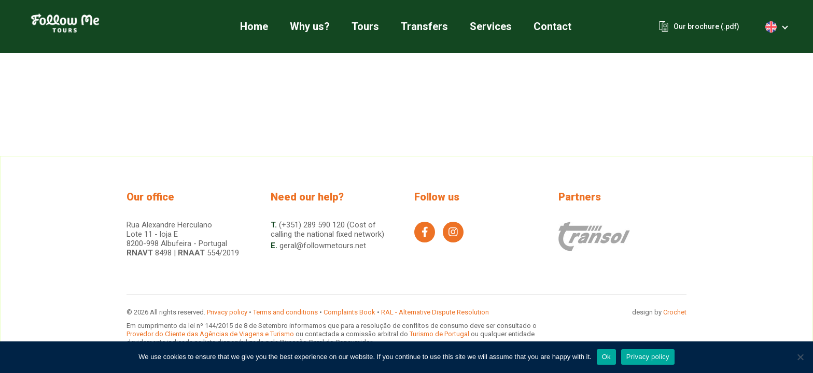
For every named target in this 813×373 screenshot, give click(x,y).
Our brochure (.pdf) (706, 26)
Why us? (310, 26)
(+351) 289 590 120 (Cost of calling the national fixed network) (327, 229)
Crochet (674, 312)
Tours (365, 26)
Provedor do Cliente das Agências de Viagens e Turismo (211, 334)
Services (491, 26)
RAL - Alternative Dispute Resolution (435, 312)
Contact (552, 26)
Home (254, 26)
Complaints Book (349, 312)
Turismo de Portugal (440, 334)
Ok (606, 357)
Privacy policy (227, 312)
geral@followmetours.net (322, 245)
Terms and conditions (285, 312)
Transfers (424, 26)
